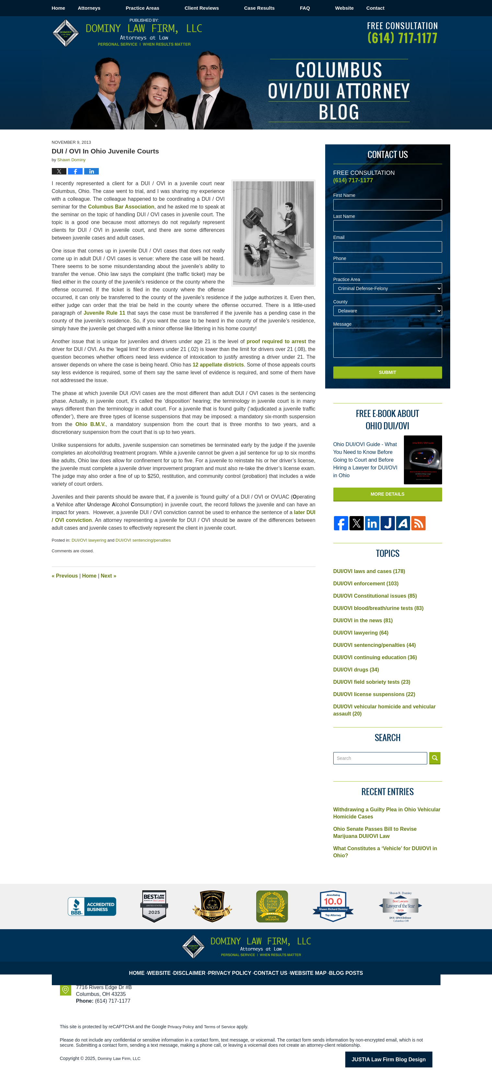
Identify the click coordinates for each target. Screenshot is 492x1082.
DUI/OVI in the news (363, 620)
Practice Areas (168, 8)
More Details (388, 494)
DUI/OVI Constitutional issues (375, 596)
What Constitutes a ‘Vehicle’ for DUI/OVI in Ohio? (385, 852)
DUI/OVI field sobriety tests (371, 682)
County (340, 302)
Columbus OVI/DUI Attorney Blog (127, 33)
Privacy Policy (235, 968)
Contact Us (273, 968)
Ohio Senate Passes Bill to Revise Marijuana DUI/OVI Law (375, 832)
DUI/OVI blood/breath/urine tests (378, 608)
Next (108, 576)
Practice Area (346, 279)
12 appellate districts (218, 364)
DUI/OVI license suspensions (374, 694)
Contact (413, 8)
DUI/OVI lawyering (89, 540)
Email (339, 237)
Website (369, 8)
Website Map (311, 968)
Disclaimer (196, 968)
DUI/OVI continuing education (375, 657)
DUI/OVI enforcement (366, 583)
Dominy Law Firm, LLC (120, 1058)
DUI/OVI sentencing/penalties (143, 540)
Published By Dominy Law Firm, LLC (402, 32)
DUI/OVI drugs (356, 669)
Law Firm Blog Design (401, 1059)
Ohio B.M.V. (90, 424)
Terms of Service (223, 1026)
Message (342, 324)
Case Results (284, 8)
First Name (344, 195)
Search (435, 758)
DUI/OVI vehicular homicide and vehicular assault (384, 710)
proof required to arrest (276, 341)
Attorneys (114, 8)
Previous (65, 576)
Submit (387, 372)
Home (71, 8)
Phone (339, 258)
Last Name (344, 216)
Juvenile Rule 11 (104, 313)
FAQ (330, 8)
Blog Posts (348, 968)
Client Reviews (227, 8)
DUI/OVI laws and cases (369, 571)
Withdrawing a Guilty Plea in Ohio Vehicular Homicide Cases (387, 813)
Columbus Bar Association (121, 206)
